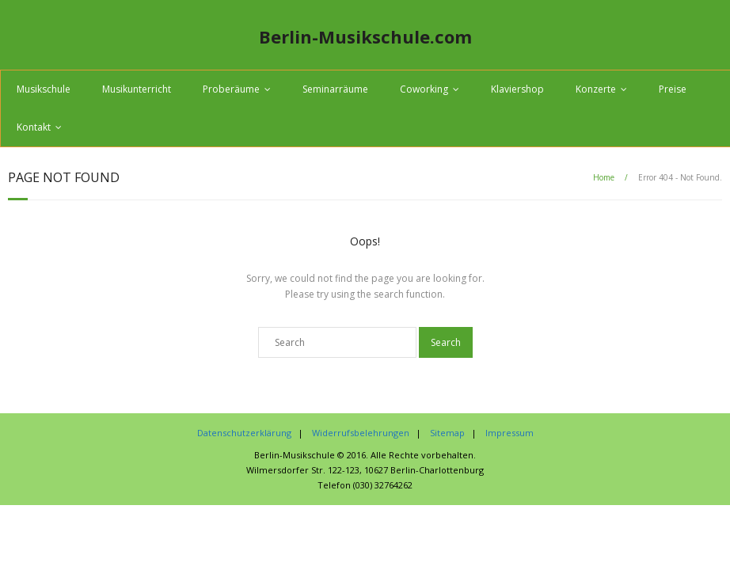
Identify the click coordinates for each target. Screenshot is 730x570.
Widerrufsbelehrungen (360, 433)
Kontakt (34, 127)
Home (603, 177)
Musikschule (43, 89)
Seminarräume (335, 89)
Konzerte (596, 89)
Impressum (509, 433)
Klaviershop (517, 89)
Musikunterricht (136, 89)
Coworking (424, 89)
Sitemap (447, 433)
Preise (672, 89)
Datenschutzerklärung (244, 433)
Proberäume (231, 89)
